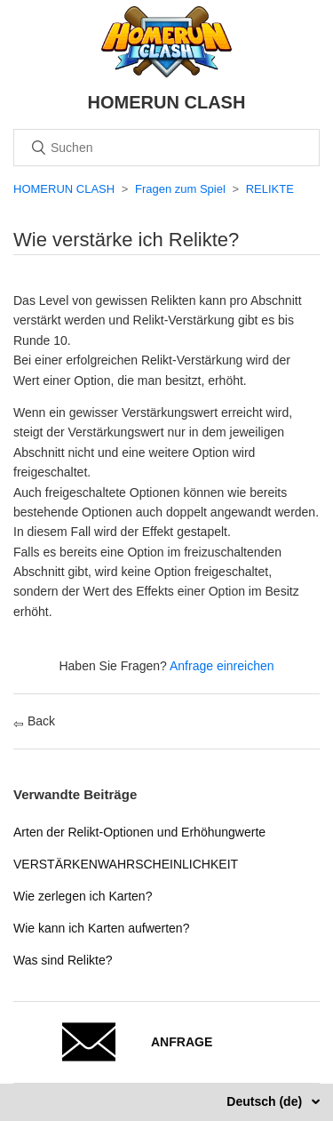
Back (34, 721)
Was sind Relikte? (63, 960)
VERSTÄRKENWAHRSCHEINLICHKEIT (125, 864)
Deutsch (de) (265, 1101)
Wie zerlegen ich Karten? (82, 896)
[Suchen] (166, 147)
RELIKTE (270, 189)
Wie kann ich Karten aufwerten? (101, 928)
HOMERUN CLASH (64, 189)
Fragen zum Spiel (180, 189)
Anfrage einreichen (222, 666)
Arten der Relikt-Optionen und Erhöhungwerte (139, 832)
